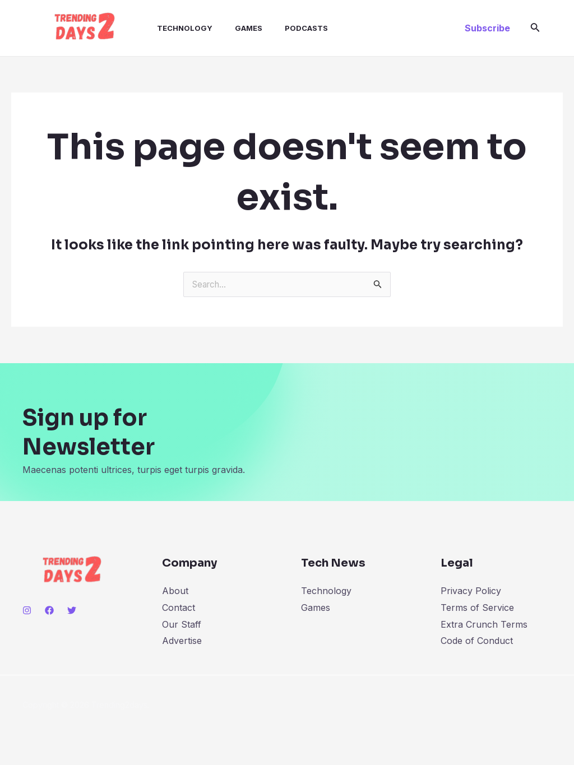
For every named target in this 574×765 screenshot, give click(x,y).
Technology (173, 28)
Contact (178, 607)
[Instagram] (26, 610)
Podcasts (286, 28)
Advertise (182, 640)
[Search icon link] (535, 28)
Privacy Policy (471, 590)
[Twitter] (71, 610)
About (175, 590)
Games (233, 28)
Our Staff (181, 624)
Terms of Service (477, 607)
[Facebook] (49, 610)
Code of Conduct (477, 640)
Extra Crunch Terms (484, 624)
